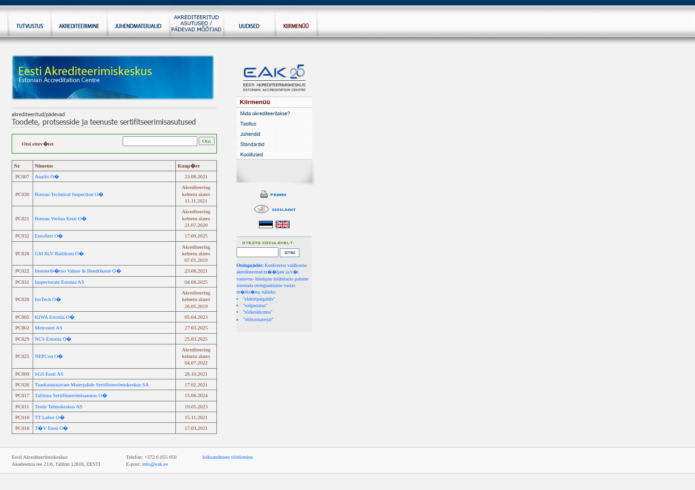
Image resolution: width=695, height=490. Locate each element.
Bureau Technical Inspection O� (69, 194)
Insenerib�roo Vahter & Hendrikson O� (78, 270)
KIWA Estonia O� (55, 317)
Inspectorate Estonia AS (59, 282)
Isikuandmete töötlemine (227, 457)
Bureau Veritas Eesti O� (61, 218)
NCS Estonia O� (53, 339)
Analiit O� (47, 176)
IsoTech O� (48, 299)
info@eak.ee (155, 464)
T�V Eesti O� (52, 428)
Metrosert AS (49, 327)
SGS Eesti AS (49, 374)
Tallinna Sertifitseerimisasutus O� (71, 395)
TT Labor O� (50, 417)
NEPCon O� (49, 356)
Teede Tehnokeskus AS (59, 406)
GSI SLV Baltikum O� (59, 253)
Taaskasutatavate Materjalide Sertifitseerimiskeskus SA (92, 384)
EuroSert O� (49, 235)
